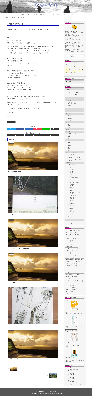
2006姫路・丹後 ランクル (73, 217)
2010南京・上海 (71, 205)
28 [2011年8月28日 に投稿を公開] (66, 72)
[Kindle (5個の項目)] (67, 261)
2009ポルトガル (71, 211)
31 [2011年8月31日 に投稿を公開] (74, 72)
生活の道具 (70, 148)
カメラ (69, 145)
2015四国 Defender (72, 172)
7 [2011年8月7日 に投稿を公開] (66, 68)
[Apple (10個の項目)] (79, 255)
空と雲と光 (70, 115)
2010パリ (70, 206)
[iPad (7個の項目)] (67, 259)
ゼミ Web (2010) (71, 373)
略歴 (73, 51)
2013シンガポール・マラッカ (74, 192)
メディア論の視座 (69, 97)
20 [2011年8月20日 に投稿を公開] (82, 69)
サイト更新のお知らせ (72, 94)
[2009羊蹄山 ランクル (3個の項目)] (70, 274)
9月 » (69, 75)
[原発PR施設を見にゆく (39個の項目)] (75, 230)
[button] (82, 56)
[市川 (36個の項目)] (67, 234)
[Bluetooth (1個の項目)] (80, 281)
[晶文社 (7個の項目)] (71, 259)
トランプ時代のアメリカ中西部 (74, 159)
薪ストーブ (70, 124)
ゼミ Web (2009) (71, 371)
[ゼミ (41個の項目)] (67, 230)
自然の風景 (70, 117)
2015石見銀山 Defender (73, 177)
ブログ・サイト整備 (70, 219)
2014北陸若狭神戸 (71, 184)
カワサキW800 (71, 135)
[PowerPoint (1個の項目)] (68, 279)
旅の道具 (70, 147)
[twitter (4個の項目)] (77, 268)
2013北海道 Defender (72, 193)
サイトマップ (48, 391)
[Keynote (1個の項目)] (74, 287)
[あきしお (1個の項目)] (68, 287)
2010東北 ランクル (72, 203)
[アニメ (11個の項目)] (67, 253)
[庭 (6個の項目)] (82, 259)
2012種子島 (70, 200)
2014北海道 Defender (72, 180)
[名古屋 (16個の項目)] (75, 247)
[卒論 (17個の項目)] (72, 241)
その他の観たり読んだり (73, 107)
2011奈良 (70, 202)
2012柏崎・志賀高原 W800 (73, 198)
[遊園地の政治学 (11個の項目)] (69, 251)
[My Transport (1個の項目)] (75, 283)
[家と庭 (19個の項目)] (67, 241)
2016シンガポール (71, 171)
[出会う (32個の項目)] (72, 234)
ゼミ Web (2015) (71, 380)
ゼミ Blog (70, 367)
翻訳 (67, 111)
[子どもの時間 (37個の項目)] (69, 232)
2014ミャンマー (71, 179)
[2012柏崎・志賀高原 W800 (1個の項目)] (71, 285)
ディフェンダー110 (72, 133)
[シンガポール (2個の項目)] (80, 274)
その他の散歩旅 (71, 164)
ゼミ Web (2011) (71, 374)
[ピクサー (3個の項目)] (75, 272)
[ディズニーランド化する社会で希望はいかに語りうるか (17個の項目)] (74, 243)
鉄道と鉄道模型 (71, 136)
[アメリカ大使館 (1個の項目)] (69, 291)
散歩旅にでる (69, 162)
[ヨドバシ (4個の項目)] (78, 270)
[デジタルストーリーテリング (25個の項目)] (72, 239)
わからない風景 (71, 120)
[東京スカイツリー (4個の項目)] (70, 270)
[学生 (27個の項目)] (76, 237)
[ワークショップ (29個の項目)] (69, 237)
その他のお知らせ (11, 122)
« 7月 (66, 75)
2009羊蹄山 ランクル (72, 210)
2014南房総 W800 (71, 187)
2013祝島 (70, 189)
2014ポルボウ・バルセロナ (73, 182)
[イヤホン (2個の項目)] (68, 276)
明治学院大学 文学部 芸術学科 (71, 32)
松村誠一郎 (25, 122)
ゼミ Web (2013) (71, 377)
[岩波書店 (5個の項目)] (68, 264)
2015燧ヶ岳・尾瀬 (71, 176)
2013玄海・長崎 (71, 197)
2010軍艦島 (70, 208)
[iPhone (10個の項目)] (72, 253)
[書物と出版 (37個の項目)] (76, 232)
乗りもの (68, 131)
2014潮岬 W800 (71, 185)
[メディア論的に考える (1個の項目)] (71, 289)
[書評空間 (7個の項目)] (78, 259)
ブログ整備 (70, 221)
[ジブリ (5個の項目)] (77, 261)
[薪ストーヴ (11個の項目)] (77, 251)
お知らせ (68, 89)
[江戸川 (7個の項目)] (78, 257)
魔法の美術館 (19, 122)
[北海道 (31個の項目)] (77, 234)
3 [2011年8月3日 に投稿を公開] (74, 66)
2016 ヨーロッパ (71, 166)
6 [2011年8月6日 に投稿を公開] (82, 66)
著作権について (55, 391)
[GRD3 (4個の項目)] (80, 266)
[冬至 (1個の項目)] (76, 291)
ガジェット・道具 (69, 140)
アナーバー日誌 (71, 154)
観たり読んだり (69, 100)
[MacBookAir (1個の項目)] (75, 279)
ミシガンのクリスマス (72, 155)
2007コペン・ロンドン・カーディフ (75, 215)
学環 (30, 122)
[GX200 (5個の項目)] (72, 261)
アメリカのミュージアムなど (74, 157)
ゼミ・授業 (68, 108)
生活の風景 (70, 118)
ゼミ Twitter (70, 370)
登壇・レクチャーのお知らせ (74, 92)
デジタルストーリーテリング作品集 (75, 384)
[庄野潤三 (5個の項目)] (68, 266)
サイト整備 (70, 223)
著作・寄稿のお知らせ (72, 91)
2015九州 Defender (72, 174)
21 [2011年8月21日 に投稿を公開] (66, 70)
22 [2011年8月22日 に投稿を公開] (69, 70)
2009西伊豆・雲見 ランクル (73, 213)
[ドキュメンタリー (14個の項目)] (70, 249)
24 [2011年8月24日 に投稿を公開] (74, 70)
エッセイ (68, 129)
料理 (69, 127)
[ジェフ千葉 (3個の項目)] (68, 272)
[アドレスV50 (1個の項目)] (69, 294)
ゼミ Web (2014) (71, 378)
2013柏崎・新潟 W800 (72, 190)
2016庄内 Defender (72, 167)
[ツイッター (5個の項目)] (74, 264)
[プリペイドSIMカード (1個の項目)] (70, 281)
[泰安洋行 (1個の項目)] (68, 283)
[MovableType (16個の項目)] (69, 247)
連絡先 (82, 51)
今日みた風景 (69, 113)
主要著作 (77, 51)
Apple (69, 142)
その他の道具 (70, 150)
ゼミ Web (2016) (71, 381)
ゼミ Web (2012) (71, 376)
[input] (75, 56)
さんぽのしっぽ (76, 49)
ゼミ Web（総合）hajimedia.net (74, 382)
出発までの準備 (71, 160)
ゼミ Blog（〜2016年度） (73, 369)
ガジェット (70, 143)
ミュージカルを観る (72, 103)
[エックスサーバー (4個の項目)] (70, 268)
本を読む (70, 105)
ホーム (35, 391)
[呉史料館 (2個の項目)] (74, 276)
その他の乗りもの (71, 138)
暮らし (67, 122)
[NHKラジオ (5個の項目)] (74, 266)
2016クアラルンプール (72, 169)
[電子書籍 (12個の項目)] (78, 249)
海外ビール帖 (70, 125)
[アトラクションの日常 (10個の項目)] (71, 255)
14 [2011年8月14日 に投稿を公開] (66, 69)
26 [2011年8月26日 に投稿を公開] (79, 70)
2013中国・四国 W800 (72, 195)
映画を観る (70, 102)
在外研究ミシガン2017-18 (71, 152)
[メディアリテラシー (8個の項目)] (70, 257)
